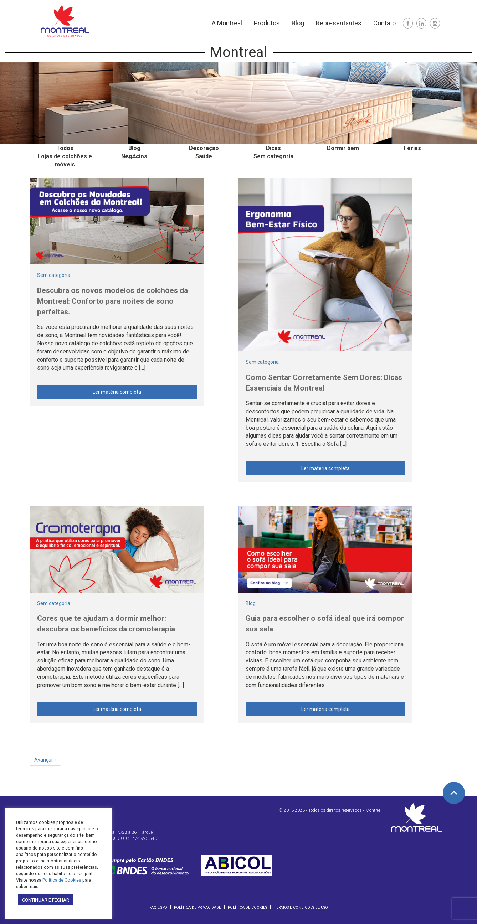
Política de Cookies (247, 907)
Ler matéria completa (117, 392)
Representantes (338, 23)
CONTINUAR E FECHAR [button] (45, 900)
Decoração (204, 148)
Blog (298, 23)
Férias (412, 148)
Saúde (203, 156)
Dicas (273, 148)
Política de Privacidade (197, 907)
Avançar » (45, 760)
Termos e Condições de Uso (301, 907)
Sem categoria (273, 156)
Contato (384, 23)
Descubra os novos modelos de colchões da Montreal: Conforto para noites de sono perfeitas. (112, 301)
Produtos (267, 23)
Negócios (134, 156)
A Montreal (227, 23)
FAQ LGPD (158, 907)
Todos (64, 148)
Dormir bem (343, 148)
